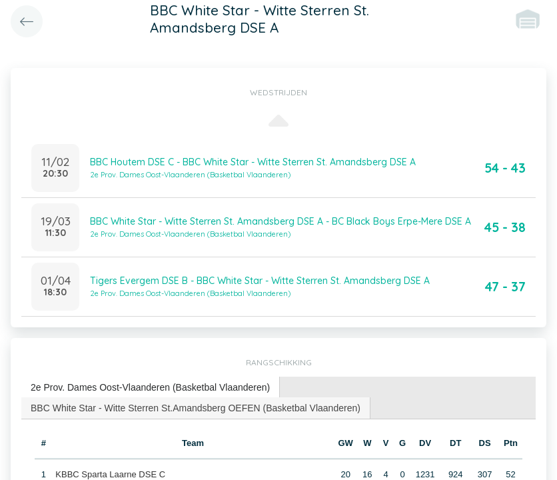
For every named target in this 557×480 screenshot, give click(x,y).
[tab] (150, 388)
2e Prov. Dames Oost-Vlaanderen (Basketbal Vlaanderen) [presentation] (150, 387)
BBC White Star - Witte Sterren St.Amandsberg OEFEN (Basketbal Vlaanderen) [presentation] (195, 408)
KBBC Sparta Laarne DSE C (110, 474)
